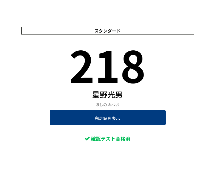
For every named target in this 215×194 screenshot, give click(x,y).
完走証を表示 (107, 118)
